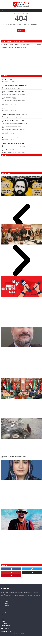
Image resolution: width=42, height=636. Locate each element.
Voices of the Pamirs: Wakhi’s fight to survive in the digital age (14, 91)
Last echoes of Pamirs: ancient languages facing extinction (13, 143)
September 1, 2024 (13, 110)
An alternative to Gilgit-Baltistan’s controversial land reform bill (14, 102)
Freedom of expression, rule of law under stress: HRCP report (13, 131)
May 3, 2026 (12, 139)
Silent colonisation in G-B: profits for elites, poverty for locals (13, 79)
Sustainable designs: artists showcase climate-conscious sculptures (14, 114)
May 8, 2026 (12, 127)
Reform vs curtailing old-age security (9, 97)
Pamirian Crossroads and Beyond (8, 108)
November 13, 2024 (13, 104)
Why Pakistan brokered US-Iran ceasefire (10, 149)
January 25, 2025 (13, 98)
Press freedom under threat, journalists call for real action (12, 137)
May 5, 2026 (12, 133)
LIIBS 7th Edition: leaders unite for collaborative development (13, 120)
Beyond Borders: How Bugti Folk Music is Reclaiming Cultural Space (13, 456)
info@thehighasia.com (9, 598)
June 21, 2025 (13, 81)
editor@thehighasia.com (19, 598)
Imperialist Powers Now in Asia (6, 560)
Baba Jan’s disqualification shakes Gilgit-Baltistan (11, 126)
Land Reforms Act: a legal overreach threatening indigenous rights (14, 85)
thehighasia (6, 81)
